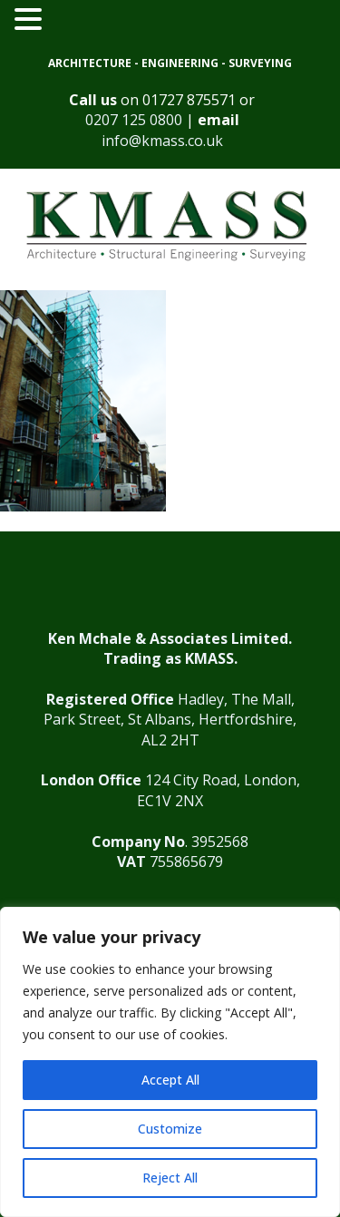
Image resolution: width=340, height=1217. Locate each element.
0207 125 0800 (133, 120)
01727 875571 (189, 100)
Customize (170, 1128)
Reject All (170, 1177)
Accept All (170, 1079)
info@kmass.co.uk (162, 141)
